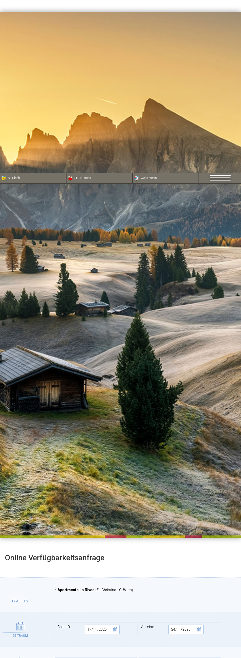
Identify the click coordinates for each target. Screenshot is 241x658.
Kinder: (180, 492)
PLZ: (180, 620)
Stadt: (96, 636)
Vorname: (96, 604)
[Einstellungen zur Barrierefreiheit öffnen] (11, 631)
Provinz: (180, 636)
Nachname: (180, 604)
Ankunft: (88, 457)
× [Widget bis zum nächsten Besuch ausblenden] (16, 626)
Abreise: (172, 457)
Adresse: (96, 620)
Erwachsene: (96, 492)
